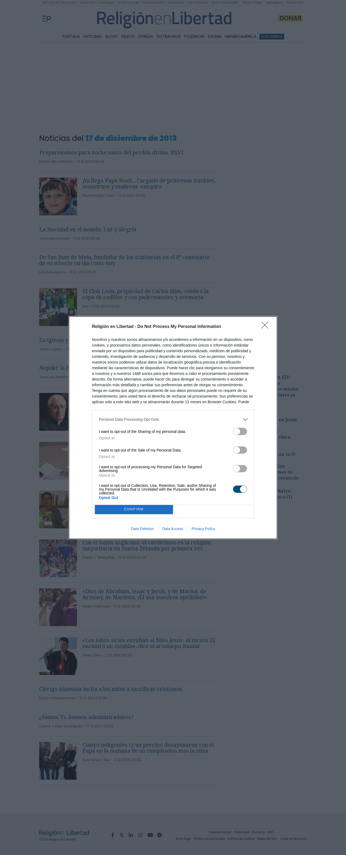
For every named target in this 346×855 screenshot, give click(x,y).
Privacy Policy (203, 529)
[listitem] (173, 419)
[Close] (266, 327)
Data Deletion (142, 529)
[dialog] (173, 427)
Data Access (172, 529)
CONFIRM (134, 509)
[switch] (240, 431)
